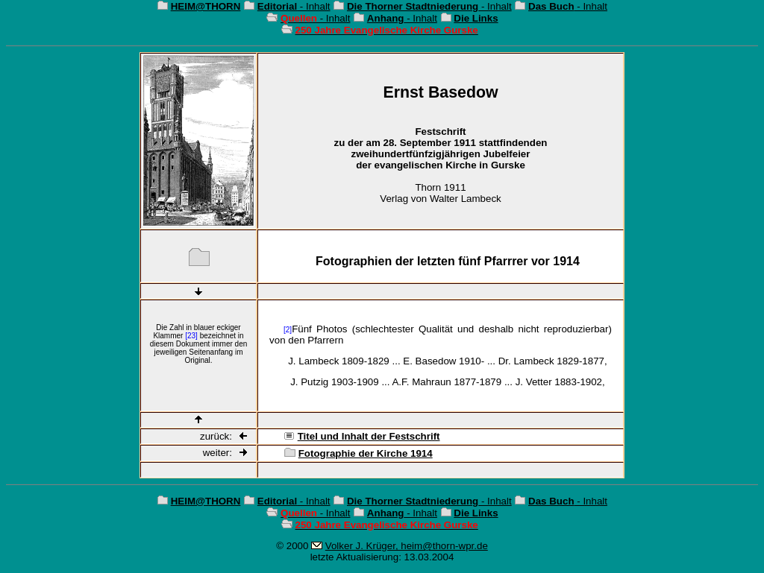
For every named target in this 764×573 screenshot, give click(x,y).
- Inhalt (294, 6)
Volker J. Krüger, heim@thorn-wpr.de (406, 545)
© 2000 (292, 545)
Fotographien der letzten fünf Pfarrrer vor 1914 (448, 261)
